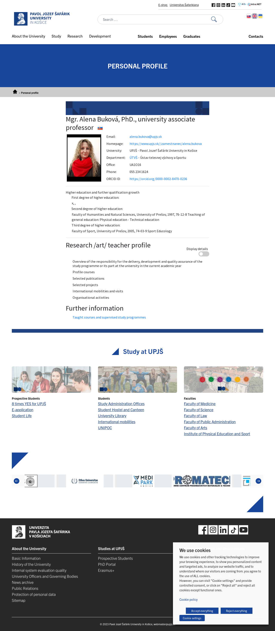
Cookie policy (188, 599)
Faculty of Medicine (199, 403)
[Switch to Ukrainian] (260, 16)
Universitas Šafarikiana (184, 5)
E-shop (163, 5)
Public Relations (25, 588)
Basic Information (26, 558)
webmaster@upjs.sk (164, 624)
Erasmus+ (106, 570)
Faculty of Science (198, 409)
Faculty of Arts (195, 427)
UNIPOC (105, 427)
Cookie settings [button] (192, 618)
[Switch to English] (254, 16)
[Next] (258, 481)
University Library (112, 415)
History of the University (31, 564)
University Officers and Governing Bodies (45, 576)
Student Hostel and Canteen (121, 409)
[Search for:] (217, 19)
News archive (23, 582)
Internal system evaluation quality (39, 570)
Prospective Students (115, 558)
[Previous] (16, 481)
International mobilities (116, 421)
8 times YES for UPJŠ (29, 403)
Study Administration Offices (121, 403)
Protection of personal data (34, 594)
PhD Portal (107, 564)
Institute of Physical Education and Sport (217, 433)
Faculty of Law (195, 415)
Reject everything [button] (236, 611)
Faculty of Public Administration (210, 421)
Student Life (22, 415)
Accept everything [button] (202, 611)
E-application (22, 409)
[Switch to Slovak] (248, 16)
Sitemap (18, 600)
